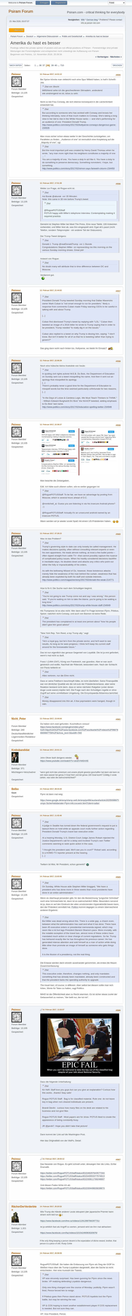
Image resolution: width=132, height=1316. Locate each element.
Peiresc (16, 74)
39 (52, 65)
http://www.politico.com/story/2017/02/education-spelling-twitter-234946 (77, 407)
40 (56, 65)
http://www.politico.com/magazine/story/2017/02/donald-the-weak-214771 (78, 580)
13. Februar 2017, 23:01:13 (51, 750)
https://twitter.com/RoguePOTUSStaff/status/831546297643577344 (72, 1173)
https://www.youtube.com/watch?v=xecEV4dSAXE (64, 761)
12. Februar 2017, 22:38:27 (51, 424)
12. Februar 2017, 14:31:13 (51, 74)
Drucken (117, 65)
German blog (92, 20)
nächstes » (116, 57)
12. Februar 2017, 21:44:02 (51, 290)
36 (40, 65)
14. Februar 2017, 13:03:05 (51, 876)
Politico (74, 907)
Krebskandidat (21, 750)
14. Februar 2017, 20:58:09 (51, 1253)
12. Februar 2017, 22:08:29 (51, 360)
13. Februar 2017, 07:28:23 (51, 533)
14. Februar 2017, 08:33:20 (51, 789)
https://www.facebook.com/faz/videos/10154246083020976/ (68, 1233)
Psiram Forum (21, 11)
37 (44, 65)
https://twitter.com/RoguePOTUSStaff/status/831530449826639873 (72, 1188)
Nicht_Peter (19, 718)
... (38, 65)
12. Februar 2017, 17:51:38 (51, 183)
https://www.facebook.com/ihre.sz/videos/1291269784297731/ (70, 1221)
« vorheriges (101, 57)
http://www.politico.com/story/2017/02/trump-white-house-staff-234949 (76, 605)
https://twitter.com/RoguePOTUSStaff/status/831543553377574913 (72, 1176)
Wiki (83, 20)
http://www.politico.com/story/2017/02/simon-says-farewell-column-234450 (78, 168)
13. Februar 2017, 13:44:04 (51, 719)
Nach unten (16, 65)
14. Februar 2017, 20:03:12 (53, 1159)
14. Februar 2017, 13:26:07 (53, 1010)
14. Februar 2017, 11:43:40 (51, 815)
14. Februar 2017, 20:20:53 (51, 1206)
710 (62, 65)
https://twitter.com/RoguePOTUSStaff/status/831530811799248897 (72, 1179)
